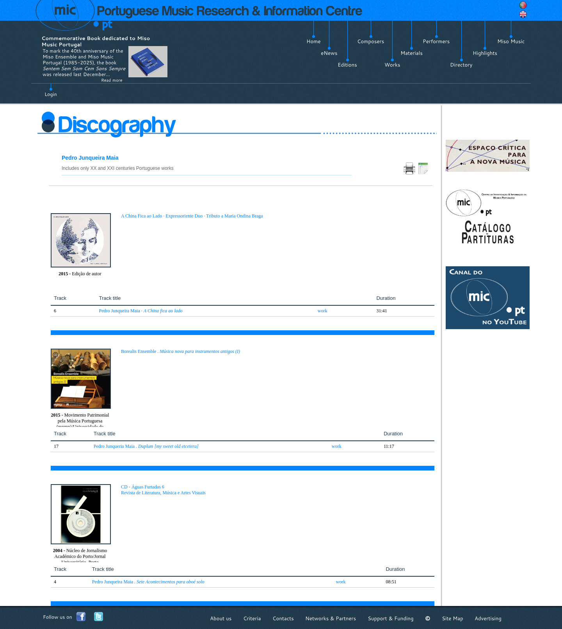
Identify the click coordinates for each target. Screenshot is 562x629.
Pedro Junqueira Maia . (148, 581)
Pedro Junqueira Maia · (140, 311)
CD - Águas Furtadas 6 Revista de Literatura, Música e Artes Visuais (163, 489)
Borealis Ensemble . (180, 351)
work (322, 311)
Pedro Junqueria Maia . (146, 446)
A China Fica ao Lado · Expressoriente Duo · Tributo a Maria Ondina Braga (192, 216)
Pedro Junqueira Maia (90, 158)
